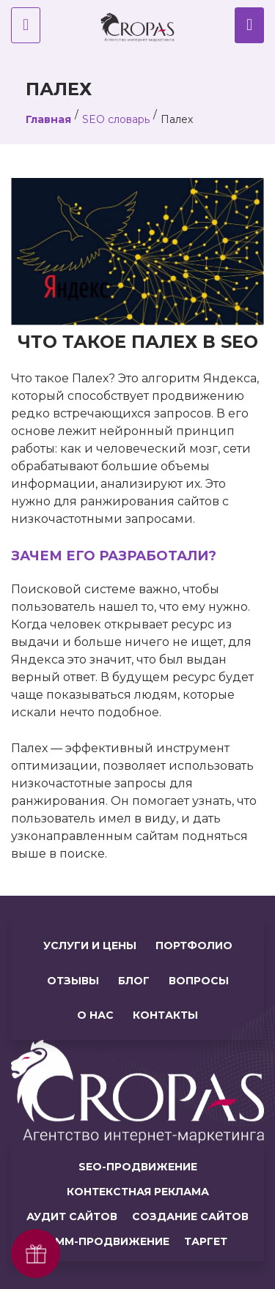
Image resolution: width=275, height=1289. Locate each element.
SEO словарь (116, 119)
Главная (48, 119)
